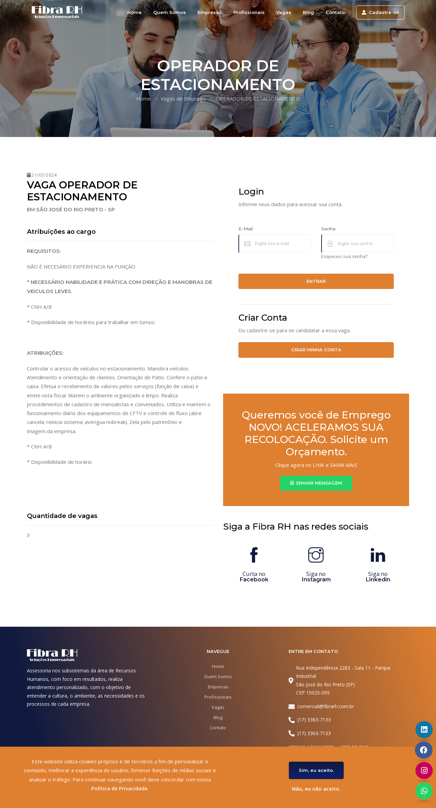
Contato (335, 12)
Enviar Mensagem (316, 483)
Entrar (316, 281)
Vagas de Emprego (183, 98)
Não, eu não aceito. (316, 788)
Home (134, 12)
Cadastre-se (380, 12)
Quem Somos (169, 12)
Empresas (210, 12)
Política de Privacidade (119, 788)
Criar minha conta (316, 349)
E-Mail (245, 228)
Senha (328, 228)
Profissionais (249, 12)
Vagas (283, 12)
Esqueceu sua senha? (344, 256)
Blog (308, 12)
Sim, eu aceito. (316, 770)
